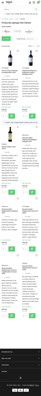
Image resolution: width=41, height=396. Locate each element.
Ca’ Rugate (5, 68)
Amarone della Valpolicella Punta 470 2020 (30, 211)
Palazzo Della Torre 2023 (9, 147)
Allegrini (4, 144)
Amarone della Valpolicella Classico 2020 (29, 267)
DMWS (31, 385)
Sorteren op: (21, 39)
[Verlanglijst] (34, 2)
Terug (5, 19)
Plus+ (37, 385)
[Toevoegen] (11, 116)
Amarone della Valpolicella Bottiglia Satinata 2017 (29, 139)
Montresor (25, 135)
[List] (38, 46)
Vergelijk (6, 76)
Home (11, 19)
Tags (17, 19)
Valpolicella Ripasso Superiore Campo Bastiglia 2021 (29, 72)
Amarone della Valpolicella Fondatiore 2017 (10, 211)
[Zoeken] (20, 9)
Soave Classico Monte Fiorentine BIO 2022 (9, 71)
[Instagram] (20, 378)
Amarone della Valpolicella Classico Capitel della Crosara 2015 (9, 270)
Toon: (30, 46)
